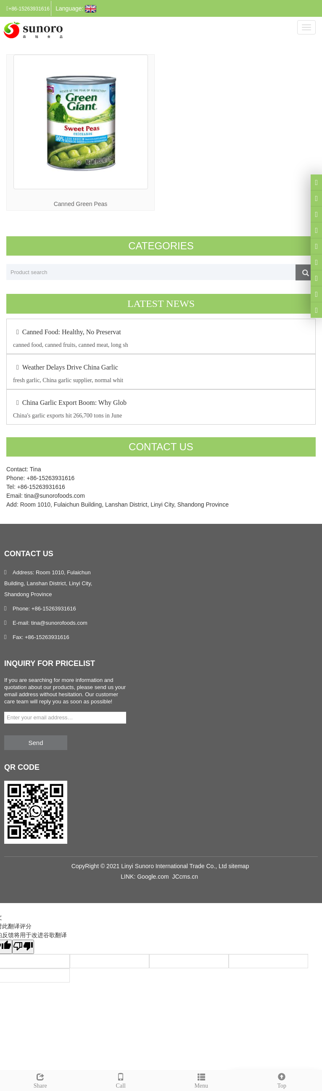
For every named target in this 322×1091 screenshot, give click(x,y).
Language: (75, 9)
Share (40, 1079)
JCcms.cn (185, 876)
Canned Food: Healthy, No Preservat (67, 331)
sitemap (238, 866)
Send (35, 742)
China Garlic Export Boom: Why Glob (70, 402)
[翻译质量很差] (23, 947)
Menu (201, 1079)
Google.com (153, 876)
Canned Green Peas (81, 204)
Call (121, 1079)
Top (282, 1079)
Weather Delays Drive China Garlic (65, 367)
